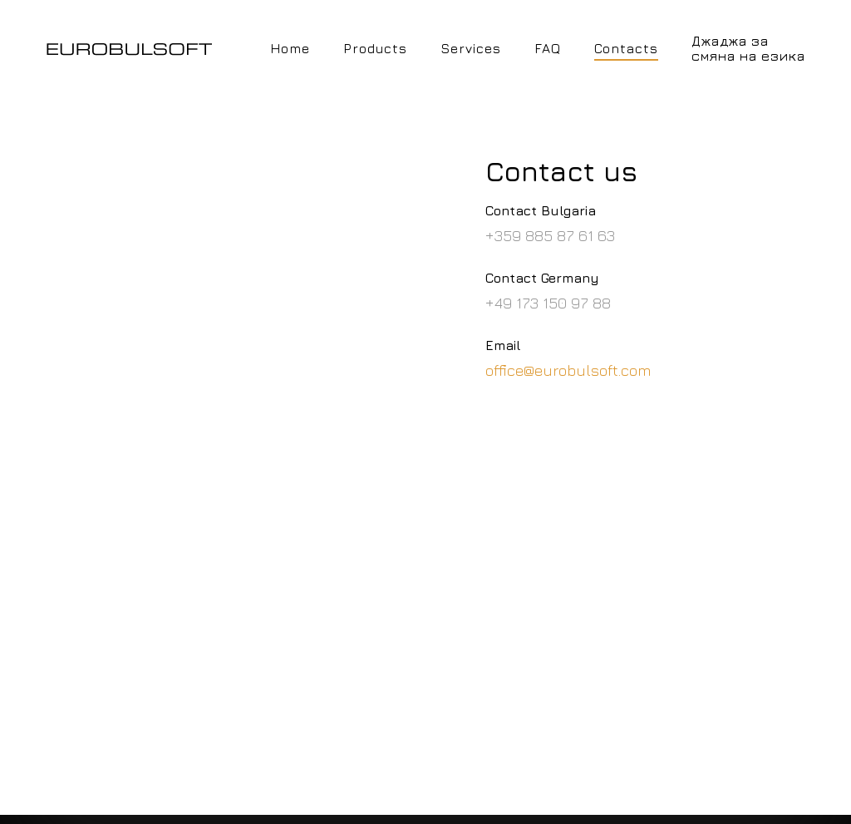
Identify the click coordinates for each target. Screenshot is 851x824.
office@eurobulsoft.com (568, 370)
